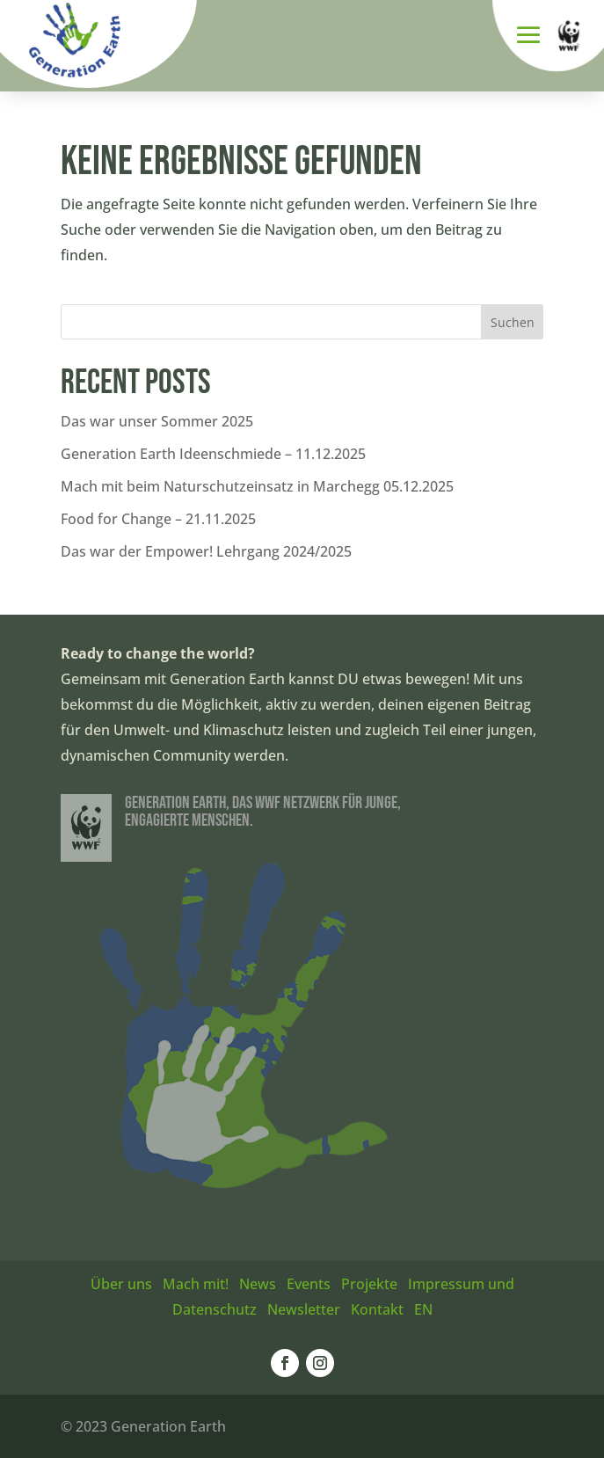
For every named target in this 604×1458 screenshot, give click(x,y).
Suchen (513, 322)
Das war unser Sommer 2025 (157, 421)
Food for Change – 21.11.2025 (158, 519)
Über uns (121, 1284)
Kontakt (377, 1309)
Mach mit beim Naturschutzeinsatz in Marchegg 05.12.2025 (257, 486)
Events (309, 1284)
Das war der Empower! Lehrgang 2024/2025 (206, 551)
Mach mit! (196, 1284)
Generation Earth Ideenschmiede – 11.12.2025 (213, 453)
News (257, 1284)
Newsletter (303, 1309)
